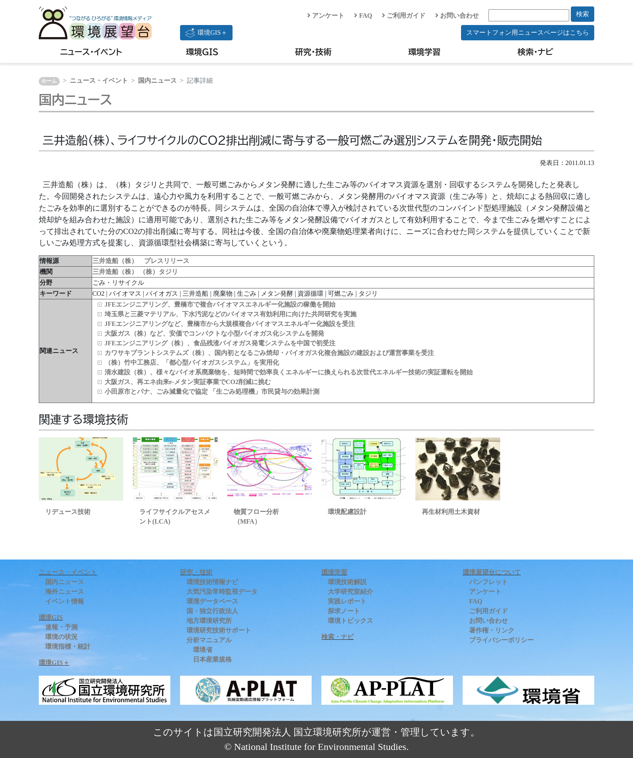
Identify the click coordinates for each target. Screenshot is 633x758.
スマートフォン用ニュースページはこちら (527, 32)
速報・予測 (61, 627)
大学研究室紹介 (350, 591)
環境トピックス (350, 620)
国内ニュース (157, 80)
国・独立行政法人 (212, 611)
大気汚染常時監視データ (222, 591)
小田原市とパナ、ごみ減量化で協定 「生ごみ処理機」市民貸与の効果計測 (212, 391)
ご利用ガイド (403, 15)
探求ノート (344, 611)
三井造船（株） (115, 271)
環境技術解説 (347, 581)
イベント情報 (64, 601)
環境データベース (212, 601)
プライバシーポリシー (501, 640)
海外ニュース (64, 591)
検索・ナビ (535, 52)
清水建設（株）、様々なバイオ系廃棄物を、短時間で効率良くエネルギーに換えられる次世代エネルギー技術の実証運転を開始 (289, 372)
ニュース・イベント (91, 52)
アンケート (325, 15)
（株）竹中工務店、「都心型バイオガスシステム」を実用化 (192, 362)
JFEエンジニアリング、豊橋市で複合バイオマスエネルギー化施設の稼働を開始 (220, 304)
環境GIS (202, 52)
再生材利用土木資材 (451, 511)
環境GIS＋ (206, 33)
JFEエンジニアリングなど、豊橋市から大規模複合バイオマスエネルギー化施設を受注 (230, 323)
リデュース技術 (67, 511)
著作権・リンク (491, 630)
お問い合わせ (457, 15)
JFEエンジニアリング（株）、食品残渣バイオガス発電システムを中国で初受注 (220, 343)
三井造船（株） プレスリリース (140, 260)
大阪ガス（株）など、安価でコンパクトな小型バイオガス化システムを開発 (214, 333)
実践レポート (347, 601)
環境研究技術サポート (219, 630)
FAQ (363, 15)
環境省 (202, 649)
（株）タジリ (158, 271)
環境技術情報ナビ (212, 581)
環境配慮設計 (347, 511)
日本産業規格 (212, 659)
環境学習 (424, 52)
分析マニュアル (209, 640)
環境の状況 (61, 636)
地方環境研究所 (209, 620)
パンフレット (488, 581)
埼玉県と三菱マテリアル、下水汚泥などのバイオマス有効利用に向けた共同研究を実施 (230, 314)
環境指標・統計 (67, 646)
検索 (582, 13)
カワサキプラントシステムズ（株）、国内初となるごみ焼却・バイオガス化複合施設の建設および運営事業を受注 (269, 352)
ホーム (49, 81)
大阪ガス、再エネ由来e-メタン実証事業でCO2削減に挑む (188, 381)
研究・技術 (313, 52)
